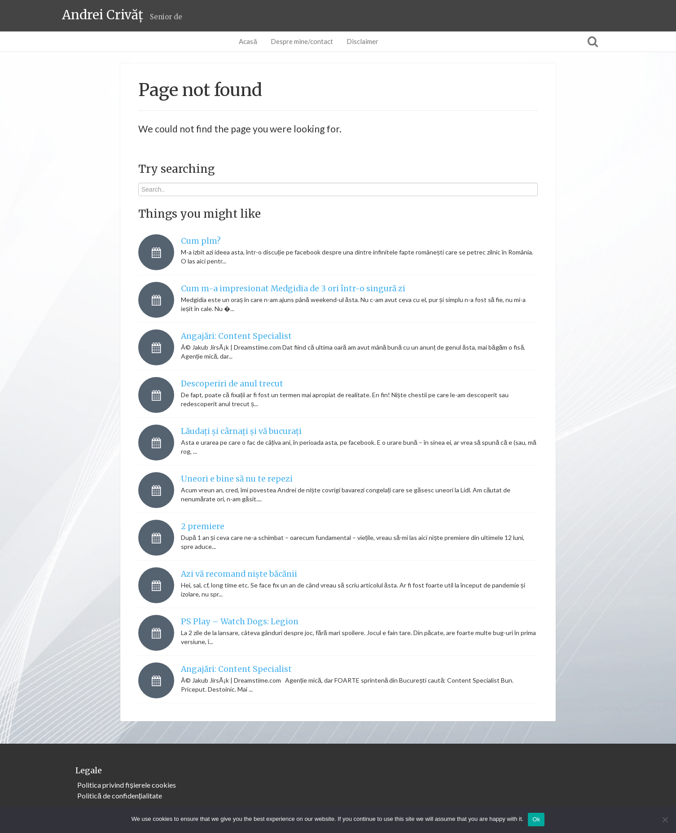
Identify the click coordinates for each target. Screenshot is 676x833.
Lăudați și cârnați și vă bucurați (241, 431)
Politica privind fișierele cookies (126, 784)
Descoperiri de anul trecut (232, 384)
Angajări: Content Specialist (236, 336)
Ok (536, 819)
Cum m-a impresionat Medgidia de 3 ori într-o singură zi (293, 289)
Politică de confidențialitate (119, 795)
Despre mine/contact (302, 41)
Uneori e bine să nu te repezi (237, 479)
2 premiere (202, 526)
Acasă (248, 41)
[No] (664, 819)
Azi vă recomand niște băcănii (239, 574)
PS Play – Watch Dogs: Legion (239, 622)
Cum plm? (201, 241)
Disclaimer (362, 41)
